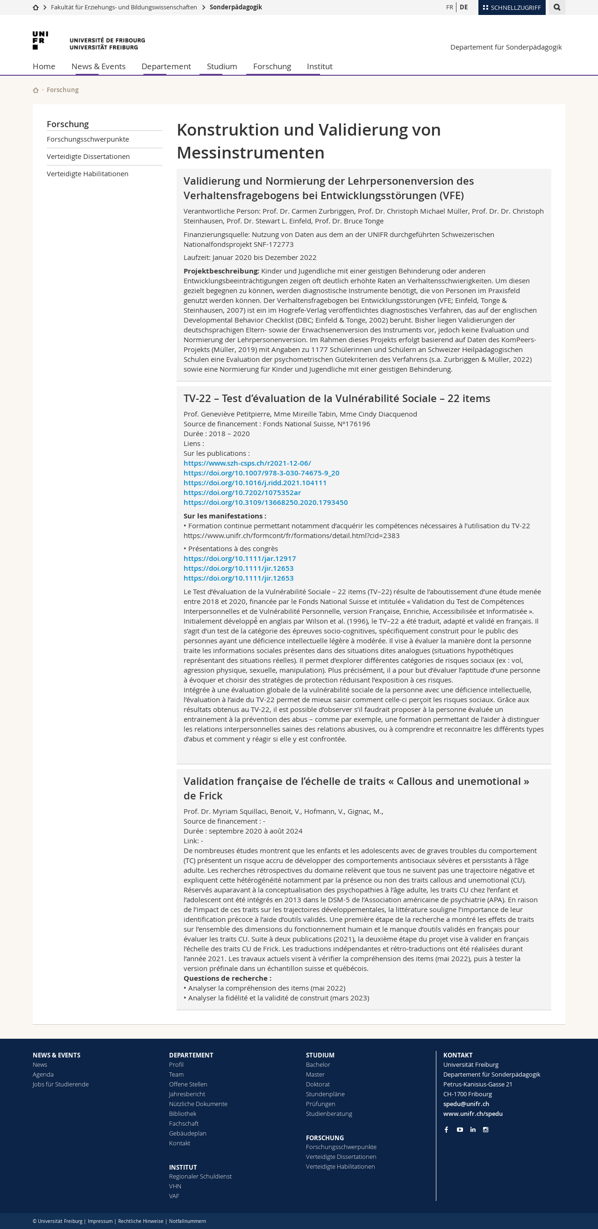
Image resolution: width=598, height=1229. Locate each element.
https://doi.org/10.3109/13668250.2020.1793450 (266, 502)
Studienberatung (329, 1113)
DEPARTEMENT (191, 1055)
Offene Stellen (188, 1084)
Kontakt (179, 1143)
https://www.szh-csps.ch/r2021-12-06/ (247, 463)
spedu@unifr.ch (466, 1104)
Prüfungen (320, 1104)
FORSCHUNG (325, 1138)
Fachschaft (184, 1123)
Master (315, 1074)
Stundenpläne (325, 1094)
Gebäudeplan (187, 1133)
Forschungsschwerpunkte (88, 139)
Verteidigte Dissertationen (88, 156)
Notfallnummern (187, 1221)
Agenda (43, 1074)
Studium (222, 66)
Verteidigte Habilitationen (87, 173)
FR (449, 7)
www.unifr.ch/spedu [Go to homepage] (473, 1113)
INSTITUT (183, 1167)
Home (44, 66)
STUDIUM (320, 1055)
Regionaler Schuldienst (200, 1176)
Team (176, 1074)
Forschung (272, 66)
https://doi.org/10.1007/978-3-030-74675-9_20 (262, 473)
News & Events (98, 66)
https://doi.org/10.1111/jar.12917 (240, 558)
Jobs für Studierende (61, 1084)
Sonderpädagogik (236, 7)
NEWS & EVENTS (56, 1055)
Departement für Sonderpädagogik (506, 46)
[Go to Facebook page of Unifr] (446, 1129)
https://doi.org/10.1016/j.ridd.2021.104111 (255, 483)
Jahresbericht (187, 1094)
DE (464, 7)
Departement (166, 66)
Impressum (100, 1221)
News (40, 1064)
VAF (174, 1196)
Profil (176, 1064)
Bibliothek (182, 1113)
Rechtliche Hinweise (141, 1221)
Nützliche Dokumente (198, 1104)
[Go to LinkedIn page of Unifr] (473, 1130)
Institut (320, 66)
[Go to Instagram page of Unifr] (485, 1130)
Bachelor (318, 1064)
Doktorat (318, 1084)
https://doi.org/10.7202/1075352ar (242, 492)
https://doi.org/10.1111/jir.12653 (239, 568)
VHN (175, 1186)
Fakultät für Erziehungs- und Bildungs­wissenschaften (124, 7)
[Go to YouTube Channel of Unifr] (460, 1130)
